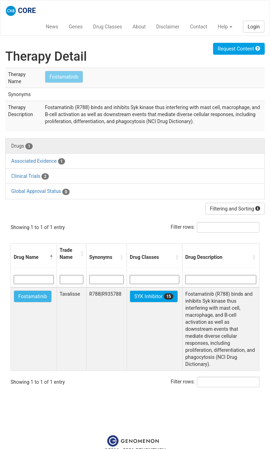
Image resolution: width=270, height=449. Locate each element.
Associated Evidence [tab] (38, 161)
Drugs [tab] (22, 146)
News (52, 26)
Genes (76, 26)
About (139, 26)
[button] (52, 257)
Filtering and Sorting (235, 209)
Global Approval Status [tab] (40, 191)
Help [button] (225, 26)
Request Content (239, 49)
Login (254, 26)
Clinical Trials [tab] (30, 176)
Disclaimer (167, 26)
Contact (198, 26)
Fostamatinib (64, 77)
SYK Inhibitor (153, 296)
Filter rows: (183, 227)
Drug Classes (107, 26)
